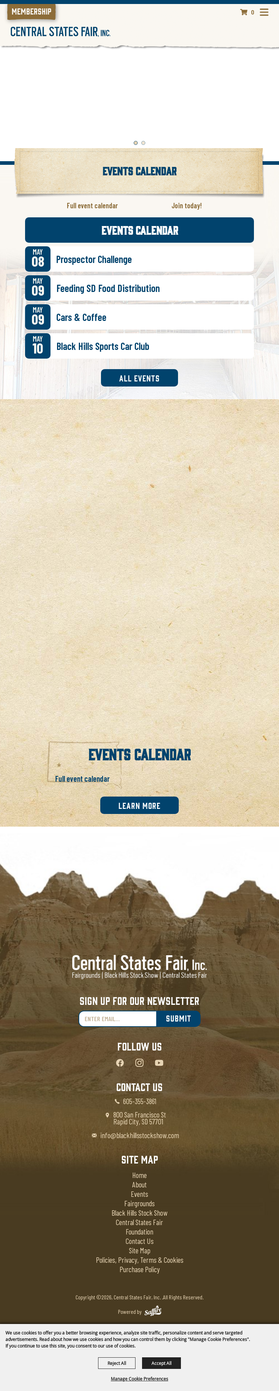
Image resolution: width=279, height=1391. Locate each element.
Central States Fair (139, 1222)
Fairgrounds (139, 1203)
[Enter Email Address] (117, 1019)
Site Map (139, 1250)
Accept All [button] (161, 1363)
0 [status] (252, 12)
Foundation (139, 1231)
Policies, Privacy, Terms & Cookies (139, 1259)
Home (139, 1174)
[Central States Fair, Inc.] (60, 31)
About (139, 1184)
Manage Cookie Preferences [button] (139, 1379)
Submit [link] (178, 1018)
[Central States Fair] (139, 967)
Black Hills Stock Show (139, 1212)
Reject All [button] (117, 1363)
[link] (31, 12)
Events (139, 1193)
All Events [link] (139, 378)
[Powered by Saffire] (153, 1311)
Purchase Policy (140, 1269)
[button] (136, 143)
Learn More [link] (139, 805)
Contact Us (140, 1240)
